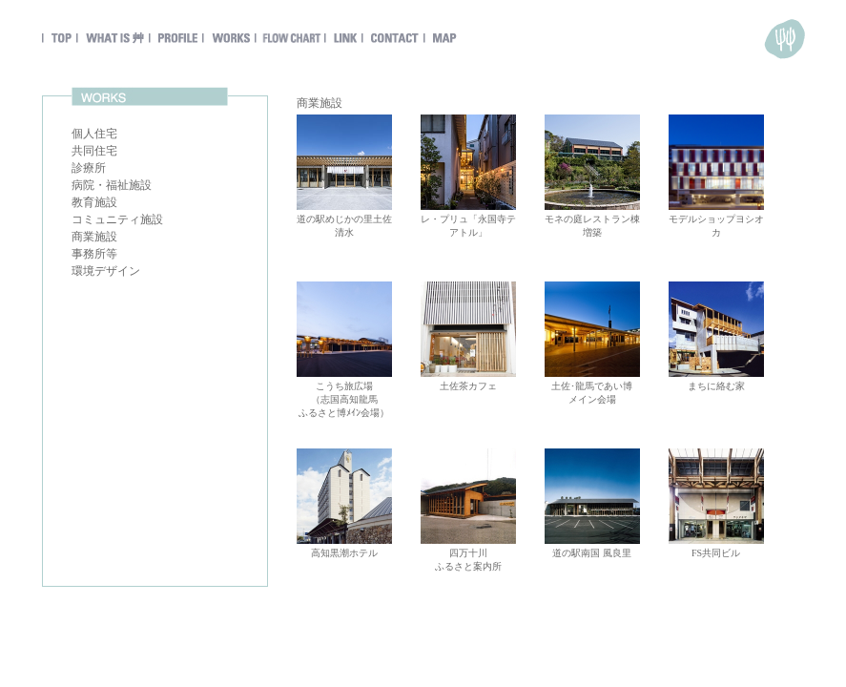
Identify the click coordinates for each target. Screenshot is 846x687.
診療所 (89, 168)
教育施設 (94, 202)
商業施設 (94, 236)
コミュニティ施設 (117, 219)
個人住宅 (94, 133)
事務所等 (94, 253)
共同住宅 (94, 150)
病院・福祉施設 (112, 185)
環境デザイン (106, 271)
